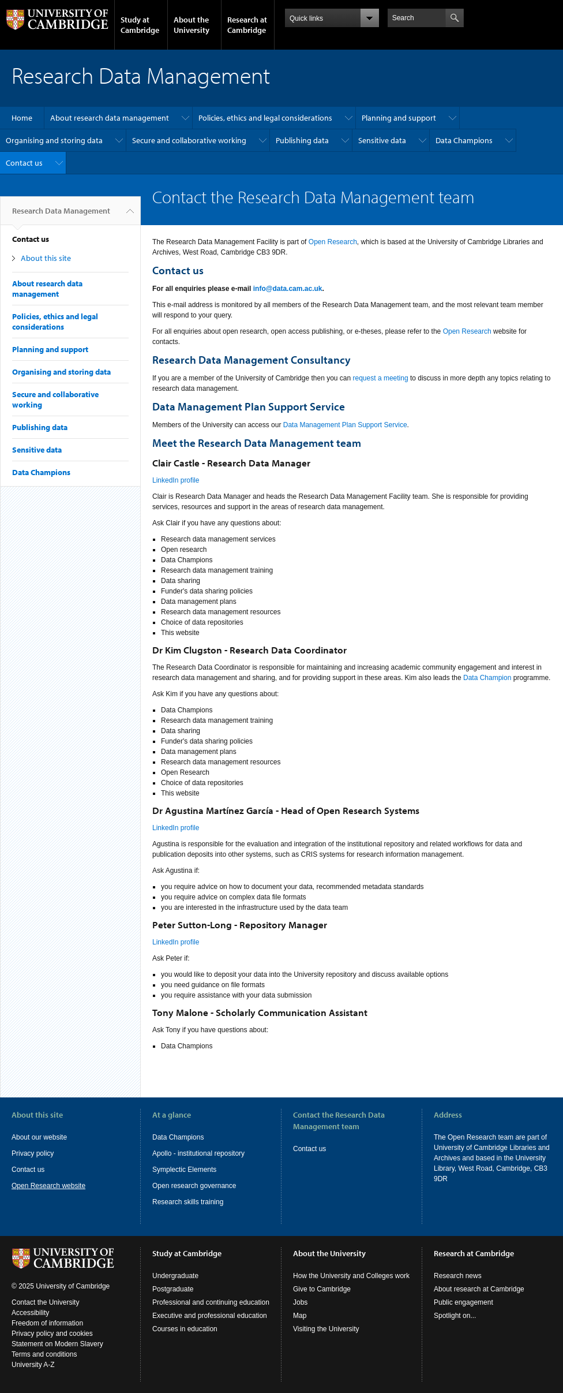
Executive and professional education (209, 1316)
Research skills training (187, 1202)
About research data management (109, 118)
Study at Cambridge (140, 24)
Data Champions (464, 140)
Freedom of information (47, 1323)
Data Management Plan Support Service (345, 425)
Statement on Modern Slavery (57, 1344)
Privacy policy (33, 1153)
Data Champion (487, 678)
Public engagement (463, 1302)
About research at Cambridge (479, 1289)
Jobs (300, 1302)
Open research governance (194, 1186)
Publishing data (302, 140)
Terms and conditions (44, 1354)
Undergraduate (175, 1276)
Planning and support (399, 118)
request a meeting (380, 378)
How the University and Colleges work (351, 1276)
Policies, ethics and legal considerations (265, 118)
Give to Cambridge (322, 1289)
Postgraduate (172, 1289)
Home (22, 118)
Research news (458, 1276)
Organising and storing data (54, 140)
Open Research (333, 242)
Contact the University (45, 1302)
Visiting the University (326, 1329)
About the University (191, 24)
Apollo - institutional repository (198, 1153)
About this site (46, 258)
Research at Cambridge (247, 24)
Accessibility (30, 1313)
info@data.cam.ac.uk (287, 289)
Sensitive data (382, 140)
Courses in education (184, 1329)
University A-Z (33, 1365)
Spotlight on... (455, 1316)
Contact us (24, 163)
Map (299, 1316)
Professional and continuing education (210, 1302)
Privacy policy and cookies (52, 1333)
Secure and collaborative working (189, 140)
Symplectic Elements (184, 1170)
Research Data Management (61, 215)
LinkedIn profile (175, 480)
